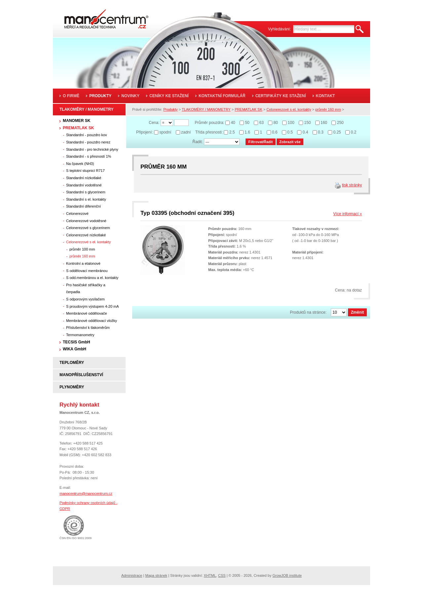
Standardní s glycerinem (85, 192)
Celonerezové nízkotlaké (86, 235)
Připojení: (144, 132)
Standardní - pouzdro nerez (88, 142)
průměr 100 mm (82, 249)
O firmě (71, 96)
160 (324, 122)
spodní (165, 132)
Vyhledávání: (279, 29)
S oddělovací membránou (86, 271)
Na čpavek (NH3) (80, 164)
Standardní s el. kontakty (86, 199)
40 (233, 122)
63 (261, 122)
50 (247, 122)
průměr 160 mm (82, 256)
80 (276, 122)
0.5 (290, 132)
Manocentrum (97, 17)
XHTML (210, 575)
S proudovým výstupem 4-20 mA (92, 306)
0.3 (321, 132)
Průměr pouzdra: (209, 122)
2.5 (232, 132)
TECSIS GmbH (76, 342)
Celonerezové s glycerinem (88, 228)
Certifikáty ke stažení (280, 96)
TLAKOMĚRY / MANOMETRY (86, 109)
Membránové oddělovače (86, 313)
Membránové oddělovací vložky (91, 321)
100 (291, 122)
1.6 (247, 132)
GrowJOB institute (287, 575)
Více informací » (347, 214)
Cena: (154, 122)
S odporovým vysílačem (85, 299)
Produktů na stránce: (308, 312)
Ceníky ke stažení (169, 96)
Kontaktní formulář (222, 96)
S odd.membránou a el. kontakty (92, 278)
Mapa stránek (156, 575)
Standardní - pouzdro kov (86, 135)
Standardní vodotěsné (84, 185)
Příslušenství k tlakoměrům (88, 328)
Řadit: (197, 141)
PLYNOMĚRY (71, 387)
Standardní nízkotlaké (83, 178)
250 (340, 122)
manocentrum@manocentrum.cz (85, 493)
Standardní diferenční (83, 206)
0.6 (275, 132)
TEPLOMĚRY (71, 362)
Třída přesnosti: (209, 132)
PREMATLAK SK (78, 128)
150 (307, 122)
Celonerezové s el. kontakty (88, 242)
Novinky (130, 96)
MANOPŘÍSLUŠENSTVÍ (81, 375)
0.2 (353, 132)
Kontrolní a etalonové (83, 263)
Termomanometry (80, 335)
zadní (186, 132)
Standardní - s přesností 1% (88, 156)
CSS (222, 575)
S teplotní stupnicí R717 (85, 171)
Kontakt (325, 96)
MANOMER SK (76, 120)
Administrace (131, 575)
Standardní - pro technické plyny (92, 149)
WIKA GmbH (74, 349)
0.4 (305, 132)
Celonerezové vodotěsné (86, 221)
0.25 (337, 132)
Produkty (100, 96)
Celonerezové (77, 214)
